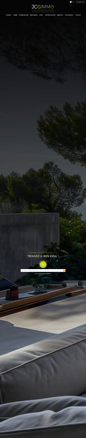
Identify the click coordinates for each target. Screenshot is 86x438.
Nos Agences (69, 15)
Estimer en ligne (23, 15)
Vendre (15, 15)
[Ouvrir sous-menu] (11, 15)
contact (78, 15)
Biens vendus (34, 15)
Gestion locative (50, 15)
